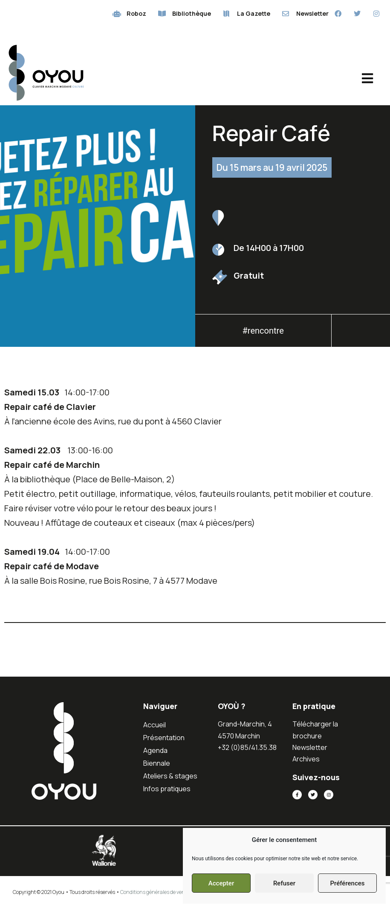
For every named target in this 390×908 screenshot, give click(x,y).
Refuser (284, 883)
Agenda (155, 750)
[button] (360, 333)
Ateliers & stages (170, 776)
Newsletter (309, 747)
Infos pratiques (167, 788)
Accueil (154, 724)
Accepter (221, 883)
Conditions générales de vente (154, 892)
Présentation (164, 737)
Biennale (156, 763)
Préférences (347, 883)
